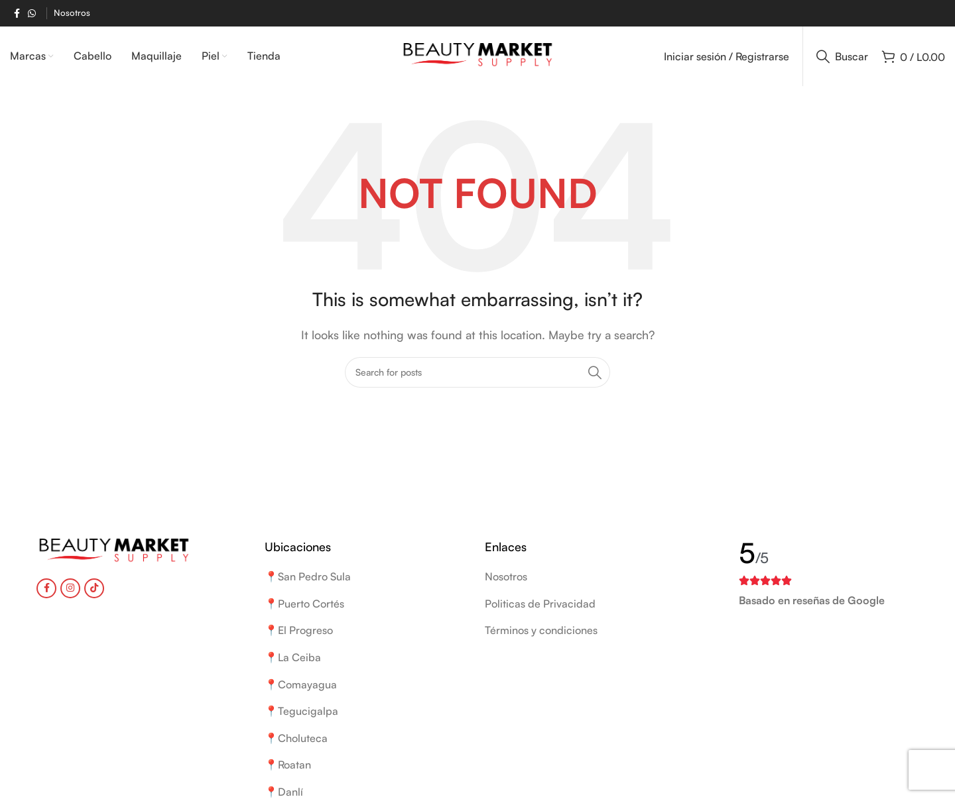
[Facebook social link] (17, 14)
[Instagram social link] (70, 588)
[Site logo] (478, 55)
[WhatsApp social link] (32, 14)
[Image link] (114, 550)
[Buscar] (842, 56)
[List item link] (585, 577)
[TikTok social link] (94, 588)
